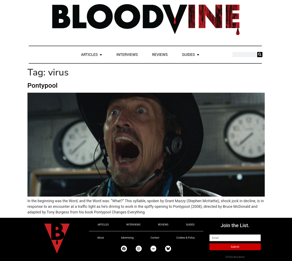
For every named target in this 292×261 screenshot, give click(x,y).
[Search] (259, 54)
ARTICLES (91, 55)
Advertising (127, 237)
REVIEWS (160, 54)
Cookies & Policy (185, 237)
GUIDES (190, 55)
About (100, 237)
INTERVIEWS (127, 54)
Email (214, 232)
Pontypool (42, 85)
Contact (154, 237)
